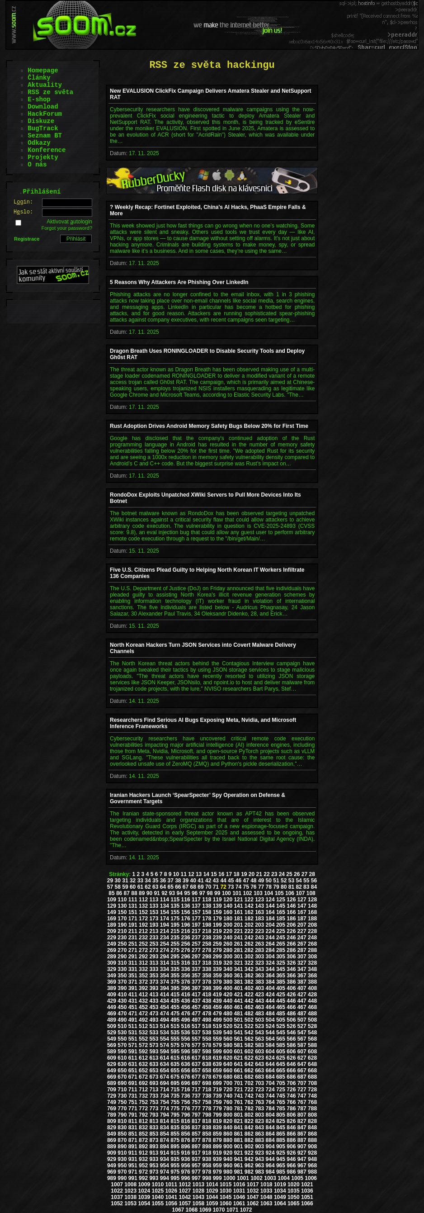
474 (164, 1013)
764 (270, 1102)
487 (301, 1013)
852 (143, 1134)
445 (280, 1001)
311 (132, 963)
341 (238, 969)
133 (153, 906)
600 (227, 1051)
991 (132, 1178)
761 (238, 1102)
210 (122, 931)
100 (226, 893)
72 (223, 887)
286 (291, 950)
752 (143, 1102)
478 (206, 1013)
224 (270, 931)
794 (164, 1115)
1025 (157, 1191)
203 (259, 925)
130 (122, 906)
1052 (117, 1203)
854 (164, 1134)
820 (227, 1121)
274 (164, 950)
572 (143, 1045)
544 (270, 1032)
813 (153, 1121)
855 (174, 1134)
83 (306, 887)
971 (132, 1172)
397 (196, 988)
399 (217, 988)
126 (291, 899)
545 (280, 1032)
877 (196, 1140)
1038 (130, 1197)
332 (143, 969)
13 (199, 874)
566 (291, 1039)
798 (206, 1115)
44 (223, 880)
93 (172, 893)
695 (174, 1083)
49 (261, 880)
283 (259, 950)
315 (174, 963)
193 (153, 925)
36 (163, 880)
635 (174, 1064)
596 (185, 1051)
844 (270, 1127)
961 (238, 1165)
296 (185, 956)
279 (217, 950)
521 (238, 1026)
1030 (226, 1191)
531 (132, 1032)
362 (249, 975)
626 (291, 1058)
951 (132, 1165)
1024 (144, 1191)
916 (185, 1153)
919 (217, 1153)
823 (259, 1121)
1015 (226, 1184)
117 (196, 899)
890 (122, 1146)
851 (132, 1134)
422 (249, 994)
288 (312, 950)
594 (164, 1051)
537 (196, 1032)
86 (119, 893)
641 (238, 1064)
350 (122, 975)
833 (153, 1127)
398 (206, 988)
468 (312, 1007)
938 (206, 1159)
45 (231, 880)
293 (153, 956)
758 (206, 1102)
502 (249, 1020)
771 (132, 1108)
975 (174, 1172)
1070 (219, 1210)
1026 (171, 1191)
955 (174, 1165)
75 (246, 887)
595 (174, 1051)
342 (249, 969)
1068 (192, 1210)
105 (279, 893)
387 (301, 982)
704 (270, 1083)
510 (122, 1026)
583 (259, 1045)
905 (280, 1146)
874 (164, 1140)
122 (249, 899)
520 (227, 1026)
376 (185, 982)
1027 (185, 1191)
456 (185, 1007)
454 (164, 1007)
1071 (232, 1210)
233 (153, 937)
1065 (293, 1203)
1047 (253, 1197)
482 (249, 1013)
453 (153, 1007)
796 (185, 1115)
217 (196, 931)
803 (259, 1115)
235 (174, 937)
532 (143, 1032)
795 (174, 1115)
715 (174, 1089)
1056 (171, 1203)
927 (301, 1153)
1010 (157, 1184)
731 (132, 1096)
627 (301, 1058)
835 (174, 1127)
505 (280, 1020)
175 (174, 918)
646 (291, 1064)
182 (249, 918)
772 (143, 1108)
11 (184, 874)
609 (111, 1058)
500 (227, 1020)
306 (291, 956)
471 (132, 1013)
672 (143, 1077)
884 (270, 1140)
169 (111, 918)
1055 (157, 1203)
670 (122, 1077)
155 (174, 912)
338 (206, 969)
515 (174, 1026)
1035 (293, 1191)
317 (196, 963)
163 (259, 912)
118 (206, 899)
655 (174, 1070)
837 (196, 1127)
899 (217, 1146)
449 (111, 1007)
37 (170, 880)
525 (280, 1026)
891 (132, 1146)
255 (174, 944)
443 (259, 1001)
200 (227, 925)
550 (122, 1039)
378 (206, 982)
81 (291, 887)
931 (132, 1159)
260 (227, 944)
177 (196, 918)
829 (111, 1127)
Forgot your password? (67, 228)
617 (196, 1058)
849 (111, 1134)
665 (280, 1070)
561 (238, 1039)
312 (143, 963)
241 (238, 937)
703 (259, 1083)
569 (111, 1045)
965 (280, 1165)
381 (238, 982)
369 (111, 982)
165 (280, 912)
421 (238, 994)
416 (185, 994)
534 (164, 1032)
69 (200, 887)
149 (111, 912)
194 (164, 925)
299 (217, 956)
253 (153, 944)
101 (236, 893)
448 (312, 1001)
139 (217, 906)
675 (174, 1077)
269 (111, 950)
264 (270, 944)
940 (227, 1159)
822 (249, 1121)
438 (206, 1001)
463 (259, 1007)
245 (280, 937)
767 (301, 1102)
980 (227, 1172)
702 (249, 1083)
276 (185, 950)
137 (196, 906)
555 (174, 1039)
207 (301, 925)
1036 (307, 1191)
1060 (226, 1203)
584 (270, 1045)
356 (185, 975)
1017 (253, 1184)
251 (132, 944)
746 (291, 1096)
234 (164, 937)
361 (238, 975)
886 (291, 1140)
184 (270, 918)
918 (206, 1153)
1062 (253, 1203)
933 (153, 1159)
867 (301, 1134)
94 (180, 893)
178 (206, 918)
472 (143, 1013)
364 (270, 975)
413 (153, 994)
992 (143, 1178)
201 (238, 925)
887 (301, 1140)
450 (122, 1007)
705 (280, 1083)
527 (301, 1026)
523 (259, 1026)
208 (312, 925)
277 (196, 950)
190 (122, 925)
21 (259, 874)
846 (291, 1127)
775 (174, 1108)
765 (280, 1102)
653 (153, 1070)
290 (122, 956)
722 (249, 1089)
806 (291, 1115)
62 (148, 887)
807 (301, 1115)
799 (217, 1115)
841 (238, 1127)
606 (291, 1051)
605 (280, 1051)
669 (111, 1077)
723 (259, 1089)
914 (164, 1153)
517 (196, 1026)
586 (291, 1045)
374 (164, 982)
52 (284, 880)
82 (299, 887)
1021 (307, 1184)
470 (122, 1013)
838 (206, 1127)
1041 (171, 1197)
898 (206, 1146)
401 (238, 988)
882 (249, 1140)
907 (301, 1146)
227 (301, 931)
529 (111, 1032)
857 (196, 1134)
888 (312, 1140)
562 (249, 1039)
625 (280, 1058)
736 (185, 1096)
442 (249, 1001)
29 (110, 880)
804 (270, 1115)
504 (270, 1020)
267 (301, 944)
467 (301, 1007)
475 (174, 1013)
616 (185, 1058)
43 (216, 880)
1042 (185, 1197)
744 (270, 1096)
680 (227, 1077)
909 (111, 1153)
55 (306, 880)
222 (249, 931)
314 (164, 963)
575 (174, 1045)
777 (196, 1108)
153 (153, 912)
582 (249, 1045)
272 (143, 950)
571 (132, 1045)
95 (187, 893)
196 (185, 925)
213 (153, 931)
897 (196, 1146)
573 (153, 1045)
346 (291, 969)
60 (133, 887)
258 (206, 944)
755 (174, 1102)
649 (111, 1070)
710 (122, 1089)
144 (270, 906)
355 (174, 975)
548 (312, 1032)
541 (238, 1032)
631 (132, 1064)
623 (259, 1058)
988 (312, 1172)
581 (238, 1045)
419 (217, 994)
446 (291, 1001)
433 (153, 1001)
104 (268, 893)
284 (270, 950)
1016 (239, 1184)
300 (227, 956)
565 (280, 1039)
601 (238, 1051)
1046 (239, 1197)
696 (185, 1083)
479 (217, 1013)
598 (206, 1051)
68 (193, 887)
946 (291, 1159)
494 (164, 1020)
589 (111, 1051)
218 (206, 931)
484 (270, 1013)
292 (143, 956)
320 (227, 963)
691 (132, 1083)
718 (206, 1089)
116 (185, 899)
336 (185, 969)
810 (122, 1121)
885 (280, 1140)
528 (312, 1026)
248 (312, 937)
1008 (130, 1184)
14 (206, 874)
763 (259, 1102)
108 (311, 893)
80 (284, 887)
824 (270, 1121)
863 (259, 1134)
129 (111, 906)
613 (153, 1058)
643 (259, 1064)
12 (191, 874)
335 (174, 969)
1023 (130, 1191)
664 (270, 1070)
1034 (280, 1191)
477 (196, 1013)
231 (132, 937)
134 (164, 906)
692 (143, 1083)
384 (270, 982)
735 (174, 1096)
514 (164, 1026)
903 (259, 1146)
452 (143, 1007)
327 (301, 963)
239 (217, 937)
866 (291, 1134)
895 (174, 1146)
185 (280, 918)
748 (312, 1096)
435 (174, 1001)
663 (259, 1070)
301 (238, 956)
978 (206, 1172)
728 (312, 1089)
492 (143, 1020)
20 (251, 874)
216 (185, 931)
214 (164, 931)
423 (259, 994)
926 (291, 1153)
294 (164, 956)
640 (227, 1064)
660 (227, 1070)
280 (227, 950)
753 (153, 1102)
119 (217, 899)
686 (291, 1077)
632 (143, 1064)
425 (280, 994)
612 (143, 1058)
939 (217, 1159)
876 (185, 1140)
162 (249, 912)
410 (122, 994)
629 (111, 1064)
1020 (293, 1184)
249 (111, 944)
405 (280, 988)
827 (301, 1121)
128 (312, 899)
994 (164, 1178)
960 (227, 1165)
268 (312, 944)
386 (291, 982)
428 (312, 994)
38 (178, 880)
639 (217, 1064)
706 (291, 1083)
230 (122, 937)
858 (206, 1134)
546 (291, 1032)
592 (143, 1051)
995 (174, 1178)
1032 (253, 1191)
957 (196, 1165)
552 (143, 1039)
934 (164, 1159)
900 (227, 1146)
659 (217, 1070)
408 (312, 988)
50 (269, 880)
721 (238, 1089)
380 (227, 982)
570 (122, 1045)
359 (217, 975)
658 (206, 1070)
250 (122, 944)
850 (122, 1134)
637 (196, 1064)
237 (196, 937)
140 (227, 906)
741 (238, 1096)
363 (259, 975)
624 (270, 1058)
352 (143, 975)
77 (261, 887)
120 (227, 899)
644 (270, 1064)
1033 (266, 1191)
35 (155, 880)
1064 (280, 1203)
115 (174, 899)
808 (312, 1115)
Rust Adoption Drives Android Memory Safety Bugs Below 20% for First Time (209, 426)
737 (196, 1096)
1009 (144, 1184)
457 (196, 1007)
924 (270, 1153)
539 (217, 1032)
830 (122, 1127)
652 (143, 1070)
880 (227, 1140)
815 (174, 1121)
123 (259, 899)
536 (185, 1032)
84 (314, 887)
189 (111, 925)
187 (301, 918)
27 (304, 874)
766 (291, 1102)
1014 (212, 1184)
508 (312, 1020)
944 (270, 1159)
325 (280, 963)
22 (266, 874)
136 (185, 906)
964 (270, 1165)
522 (249, 1026)
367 (301, 975)
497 (196, 1020)
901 (238, 1146)
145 (280, 906)
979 (217, 1172)
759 (217, 1102)
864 (270, 1134)
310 (122, 963)
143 (259, 906)
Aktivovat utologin (69, 221)
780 (227, 1108)
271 (132, 950)
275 (174, 950)
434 (164, 1001)
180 (227, 918)
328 (312, 963)
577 (196, 1045)
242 (249, 937)
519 (217, 1026)
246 (291, 937)
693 (153, 1083)
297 (196, 956)
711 (132, 1089)
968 (312, 1165)
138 (206, 906)
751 (132, 1102)
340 (227, 969)
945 (280, 1159)
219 (217, 931)
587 (301, 1045)
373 (153, 982)
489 (111, 1020)
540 (227, 1032)
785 (280, 1108)
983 (259, 1172)
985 (280, 1172)
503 (259, 1020)
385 (280, 982)
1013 (199, 1184)
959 (217, 1165)
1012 (185, 1184)
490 (122, 1020)
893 (153, 1146)
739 (217, 1096)
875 (174, 1140)
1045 (226, 1197)
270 (122, 950)
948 (312, 1159)
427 (301, 994)
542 (249, 1032)
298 (206, 956)
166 (291, 912)
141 (238, 906)
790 (122, 1115)
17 (229, 874)
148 (312, 906)
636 (185, 1064)
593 (153, 1051)
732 (143, 1096)
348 (312, 969)
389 (111, 988)
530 (122, 1032)
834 (164, 1127)
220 (227, 931)
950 (122, 1165)
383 (259, 982)
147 (301, 906)
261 (238, 944)
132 (143, 906)
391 (132, 988)
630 (122, 1064)
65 (170, 887)
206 (291, 925)
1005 (297, 1178)
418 (206, 994)
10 (176, 874)
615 (174, 1058)
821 (238, 1121)
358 (206, 975)
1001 (243, 1178)
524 (270, 1026)
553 (153, 1039)
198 (206, 925)
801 (238, 1115)
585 (280, 1045)
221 (238, 931)
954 (164, 1165)
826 (291, 1121)
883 (259, 1140)
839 (217, 1127)
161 (238, 912)
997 (196, 1178)
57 (110, 887)
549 (111, 1039)
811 (132, 1121)
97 (202, 893)
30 (118, 880)
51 (276, 880)
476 (185, 1013)
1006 (311, 1178)
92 (164, 893)
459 (217, 1007)
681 (238, 1077)
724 (270, 1089)
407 (301, 988)
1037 (117, 1197)
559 (217, 1039)
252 (143, 944)
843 (259, 1127)
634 (164, 1064)
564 (270, 1039)
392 (143, 988)
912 (143, 1153)
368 (312, 975)
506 (291, 1020)
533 (153, 1032)
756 (185, 1102)
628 (312, 1058)
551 (132, 1039)
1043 (199, 1197)
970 (122, 1172)
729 (111, 1096)
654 (164, 1070)
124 (270, 899)
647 (301, 1064)
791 (132, 1115)
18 (236, 874)
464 (270, 1007)
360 (227, 975)
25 (289, 874)
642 (249, 1064)
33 (140, 880)
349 (111, 975)
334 (164, 969)
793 (153, 1115)
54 (299, 880)
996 (185, 1178)
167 (301, 912)
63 (155, 887)
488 (312, 1013)
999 (217, 1178)
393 (153, 988)
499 (217, 1020)
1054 (144, 1203)
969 (111, 1172)
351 (132, 975)
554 (164, 1039)
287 (301, 950)
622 (249, 1058)
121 (238, 899)
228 (312, 931)
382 (249, 982)
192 (143, 925)
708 (312, 1083)
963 (259, 1165)
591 (132, 1051)
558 (206, 1039)
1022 (117, 1191)
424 (270, 994)
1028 (199, 1191)
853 (153, 1134)
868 (312, 1134)
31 (125, 880)
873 (153, 1140)
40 (193, 880)
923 (259, 1153)
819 (217, 1121)
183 (259, 918)
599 (217, 1051)
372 (143, 982)
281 (238, 950)
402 (249, 988)
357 (196, 975)
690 (122, 1083)
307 (301, 956)
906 (291, 1146)
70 (208, 887)
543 (259, 1032)
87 (127, 893)
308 (312, 956)
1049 (280, 1197)
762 (249, 1102)
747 (301, 1096)
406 (291, 988)
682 (249, 1077)
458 (206, 1007)
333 (153, 969)
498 (206, 1020)
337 (196, 969)
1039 (144, 1197)
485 (280, 1013)
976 (185, 1172)
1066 (307, 1203)
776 (185, 1108)
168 (312, 912)
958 (206, 1165)
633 (153, 1064)
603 (259, 1051)
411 (132, 994)
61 (140, 887)
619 (217, 1058)
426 (291, 994)
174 (164, 918)
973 (153, 1172)
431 (132, 1001)
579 (217, 1045)
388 (312, 982)
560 (227, 1039)
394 (164, 988)
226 (291, 931)
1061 (239, 1203)
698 (206, 1083)
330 (122, 969)
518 (206, 1026)
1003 (270, 1178)
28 (312, 874)
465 (280, 1007)
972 (143, 1172)
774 (164, 1108)
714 (164, 1089)
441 (238, 1001)
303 (259, 956)
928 (312, 1153)
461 (238, 1007)
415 (174, 994)
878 (206, 1140)
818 (206, 1121)
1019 (280, 1184)
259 (217, 944)
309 (111, 963)
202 (249, 925)
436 (185, 1001)
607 (301, 1051)
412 (143, 994)
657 (196, 1070)
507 (301, 1020)
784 (270, 1108)
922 (249, 1153)
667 (301, 1070)
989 (111, 1178)
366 (291, 975)
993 (153, 1178)
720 (227, 1089)
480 (227, 1013)
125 (280, 899)
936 (185, 1159)
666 (291, 1070)
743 (259, 1096)
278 (206, 950)
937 (196, 1159)
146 (291, 906)
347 (301, 969)
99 (217, 893)
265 (280, 944)
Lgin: (23, 202)
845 (280, 1127)
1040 (157, 1197)
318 (206, 963)
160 (227, 912)
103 (258, 893)
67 (185, 887)
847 (301, 1127)
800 (227, 1115)
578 (206, 1045)
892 (143, 1146)
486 (291, 1013)
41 (200, 880)
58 (118, 887)
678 (206, 1077)
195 (174, 925)
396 (185, 988)
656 (185, 1070)
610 (122, 1058)
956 (185, 1165)
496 (185, 1020)
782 (249, 1108)
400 (227, 988)
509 (111, 1026)
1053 (130, 1203)
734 (164, 1096)
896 (185, 1146)
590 (122, 1051)
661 (238, 1070)
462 (249, 1007)
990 (122, 1178)
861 (238, 1134)
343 (259, 969)
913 (153, 1153)
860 (227, 1134)
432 (143, 1001)
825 (280, 1121)
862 (249, 1134)
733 (153, 1096)
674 (164, 1077)
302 (249, 956)
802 (249, 1115)
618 (206, 1058)
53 (291, 880)
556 (185, 1039)
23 (274, 874)
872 (143, 1140)
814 (164, 1121)
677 (196, 1077)
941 (238, 1159)
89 (142, 893)
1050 (293, 1197)
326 (291, 963)
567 (301, 1039)
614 (164, 1058)
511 (132, 1026)
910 (122, 1153)
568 (312, 1039)
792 (143, 1115)
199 (217, 925)
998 (206, 1178)
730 (122, 1096)
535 (174, 1032)
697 (196, 1083)
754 (164, 1102)
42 (208, 880)
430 (122, 1001)
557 (196, 1039)
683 (259, 1077)
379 (217, 982)
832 (143, 1127)
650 (122, 1070)
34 (148, 880)
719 (217, 1089)
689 (111, 1083)
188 (312, 918)
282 (249, 950)
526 (291, 1026)
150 (122, 912)
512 (143, 1026)
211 (132, 931)
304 (270, 956)
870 (122, 1140)
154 (164, 912)
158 (206, 912)
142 (249, 906)
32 (133, 880)
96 (195, 893)
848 (312, 1127)
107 (300, 893)
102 (247, 893)
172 (143, 918)
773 (153, 1108)
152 (143, 912)
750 (122, 1102)
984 (270, 1172)
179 (217, 918)
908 (312, 1146)
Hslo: (23, 212)
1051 (307, 1197)
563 (259, 1039)
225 (280, 931)
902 (249, 1146)
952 (143, 1165)
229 (111, 937)
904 (270, 1146)
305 (280, 956)
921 (238, 1153)
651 (132, 1070)
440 (227, 1001)
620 (227, 1058)
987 (301, 1172)
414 (164, 994)
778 (206, 1108)
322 (249, 963)
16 (221, 874)
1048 (266, 1197)
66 (178, 887)
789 (111, 1115)
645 (280, 1064)
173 (153, 918)
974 (164, 1172)
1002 (256, 1178)
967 (301, 1165)
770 (122, 1108)
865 (280, 1134)
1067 (178, 1210)
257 (196, 944)
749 (111, 1102)
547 (301, 1032)
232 (143, 937)
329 (111, 969)
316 (185, 963)
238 (206, 937)
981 (238, 1172)
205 (280, 925)
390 (122, 988)
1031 (239, 1191)
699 (217, 1083)
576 (185, 1045)
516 (185, 1026)
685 (280, 1077)
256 (185, 944)
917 (196, 1153)
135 (174, 906)
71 (216, 887)
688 (312, 1077)
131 (132, 906)
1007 (117, 1184)
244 (270, 937)
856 (185, 1134)
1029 (212, 1191)
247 (301, 937)
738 (206, 1096)
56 (314, 880)
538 (206, 1032)
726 (291, 1089)
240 (227, 937)
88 (134, 893)
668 (312, 1070)
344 (270, 969)
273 (153, 950)
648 (312, 1064)
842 (249, 1127)
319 (217, 963)
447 (301, 1001)
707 (301, 1083)
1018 (266, 1184)
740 (227, 1096)
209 (111, 931)
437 (196, 1001)
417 (196, 994)
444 (270, 1001)
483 (259, 1013)
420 (227, 994)
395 (174, 988)
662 (249, 1070)
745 (280, 1096)
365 (280, 975)
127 (301, 899)
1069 (205, 1210)
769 (111, 1108)
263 (259, 944)
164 (270, 912)
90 (149, 893)
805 (280, 1115)
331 (132, 969)
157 (196, 912)
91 (157, 893)
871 (132, 1140)
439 (217, 1001)
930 (122, 1159)
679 (217, 1077)
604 (270, 1051)
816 (185, 1121)
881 (238, 1140)
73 (231, 887)
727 (301, 1089)
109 (111, 899)
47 (246, 880)
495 (174, 1020)
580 (227, 1045)
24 (282, 874)
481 (238, 1013)
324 (270, 963)
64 (163, 887)
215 (174, 931)
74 (238, 887)
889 (111, 1146)
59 (125, 887)
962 (249, 1165)
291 (132, 956)
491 (132, 1020)
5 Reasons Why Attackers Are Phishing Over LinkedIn (179, 282)
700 (227, 1083)
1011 (171, 1184)
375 (174, 982)
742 (249, 1096)
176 (185, 918)
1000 (229, 1178)
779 (217, 1108)
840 (227, 1127)
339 (217, 969)
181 (238, 918)
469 (111, 1013)
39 (185, 880)
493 (153, 1020)
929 (111, 1159)
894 (164, 1146)
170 (122, 918)
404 (270, 988)
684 (270, 1077)
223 (259, 931)
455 (174, 1007)
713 (153, 1089)
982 (249, 1172)
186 (291, 918)
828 (312, 1121)
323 (259, 963)
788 (312, 1108)
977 (196, 1172)
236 (185, 937)
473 (153, 1013)
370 (122, 982)
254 (164, 944)
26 (297, 874)
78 (269, 887)
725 (280, 1089)
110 (122, 899)
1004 (284, 1178)
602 (249, 1051)
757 (196, 1102)
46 (238, 880)
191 (132, 925)
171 (132, 918)
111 (132, 899)
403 (259, 988)
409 (111, 994)
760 (227, 1102)
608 (312, 1051)
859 (217, 1134)
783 (259, 1108)
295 (174, 956)
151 (132, 912)
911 (132, 1153)
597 (196, 1051)
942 (249, 1159)
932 (143, 1159)
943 (259, 1159)
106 (289, 893)
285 (280, 950)
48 (253, 880)
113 (153, 899)
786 (291, 1108)
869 (111, 1140)
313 (153, 963)
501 (238, 1020)
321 (238, 963)
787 (301, 1108)
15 (214, 874)
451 (132, 1007)
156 (185, 912)
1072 (246, 1210)
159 (217, 912)
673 (153, 1077)
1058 (199, 1203)
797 (196, 1115)
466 (291, 1007)
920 (227, 1153)
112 (143, 899)
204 (270, 925)
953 (153, 1165)
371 (132, 982)
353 (153, 975)
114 (164, 899)
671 (132, 1077)
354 (164, 975)
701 (238, 1083)
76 (253, 887)
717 (196, 1089)
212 (143, 931)
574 (164, 1045)
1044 (212, 1197)
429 (111, 1001)
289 (111, 956)
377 (196, 982)
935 (174, 1159)
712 (143, 1089)
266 (291, 944)
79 (276, 887)
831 (132, 1127)
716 (185, 1089)
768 (312, 1102)
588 (312, 1045)
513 (153, 1026)
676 (185, 1077)
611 (132, 1058)
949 (111, 1165)
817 (196, 1121)
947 (301, 1159)
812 (143, 1121)
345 (280, 969)
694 (164, 1083)
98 (209, 893)
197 (196, 925)
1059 (212, 1203)
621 (238, 1058)
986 (291, 1172)
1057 (185, 1203)
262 (249, 944)
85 (111, 893)
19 (244, 874)
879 (217, 1140)
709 (111, 1089)
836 (185, 1127)
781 (238, 1108)
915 (174, 1153)
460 (227, 1007)
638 (206, 1064)
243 (259, 937)
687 (301, 1077)
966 (291, 1165)
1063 (266, 1203)
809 (111, 1121)
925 (280, 1153)
